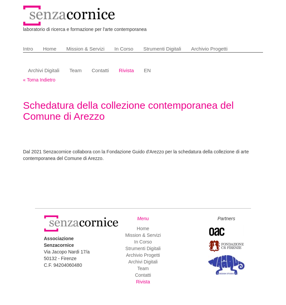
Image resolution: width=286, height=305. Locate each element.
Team (75, 70)
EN (147, 70)
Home (49, 49)
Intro (28, 49)
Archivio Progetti (209, 49)
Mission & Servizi (85, 49)
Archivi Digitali (43, 70)
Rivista (126, 70)
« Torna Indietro (39, 79)
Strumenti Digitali (162, 49)
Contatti (100, 70)
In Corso (123, 49)
